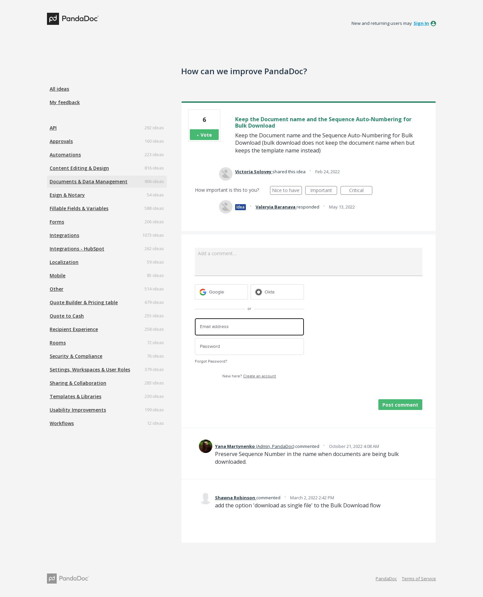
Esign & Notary (67, 195)
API (53, 128)
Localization (64, 262)
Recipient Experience (74, 329)
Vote (206, 135)
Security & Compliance (76, 356)
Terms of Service (419, 579)
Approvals (61, 141)
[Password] (249, 346)
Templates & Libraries (75, 396)
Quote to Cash (67, 316)
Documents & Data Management (88, 181)
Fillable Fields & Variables (79, 208)
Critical (360, 191)
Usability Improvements (78, 410)
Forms (57, 222)
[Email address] (249, 326)
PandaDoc (386, 579)
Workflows (62, 423)
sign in (421, 23)
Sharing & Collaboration (78, 383)
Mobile (57, 275)
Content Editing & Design (79, 168)
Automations (65, 154)
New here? (249, 376)
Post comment (400, 405)
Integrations (64, 235)
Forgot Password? (211, 361)
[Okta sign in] (277, 292)
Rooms (58, 342)
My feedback (65, 102)
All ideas (59, 89)
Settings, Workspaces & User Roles (90, 369)
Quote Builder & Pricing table (84, 302)
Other (56, 289)
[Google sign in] (221, 292)
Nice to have (287, 191)
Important (323, 191)
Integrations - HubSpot (77, 248)
